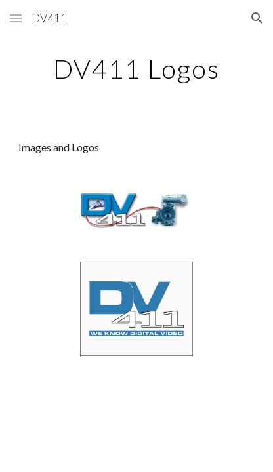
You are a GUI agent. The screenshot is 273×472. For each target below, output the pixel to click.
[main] (136, 68)
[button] (16, 18)
